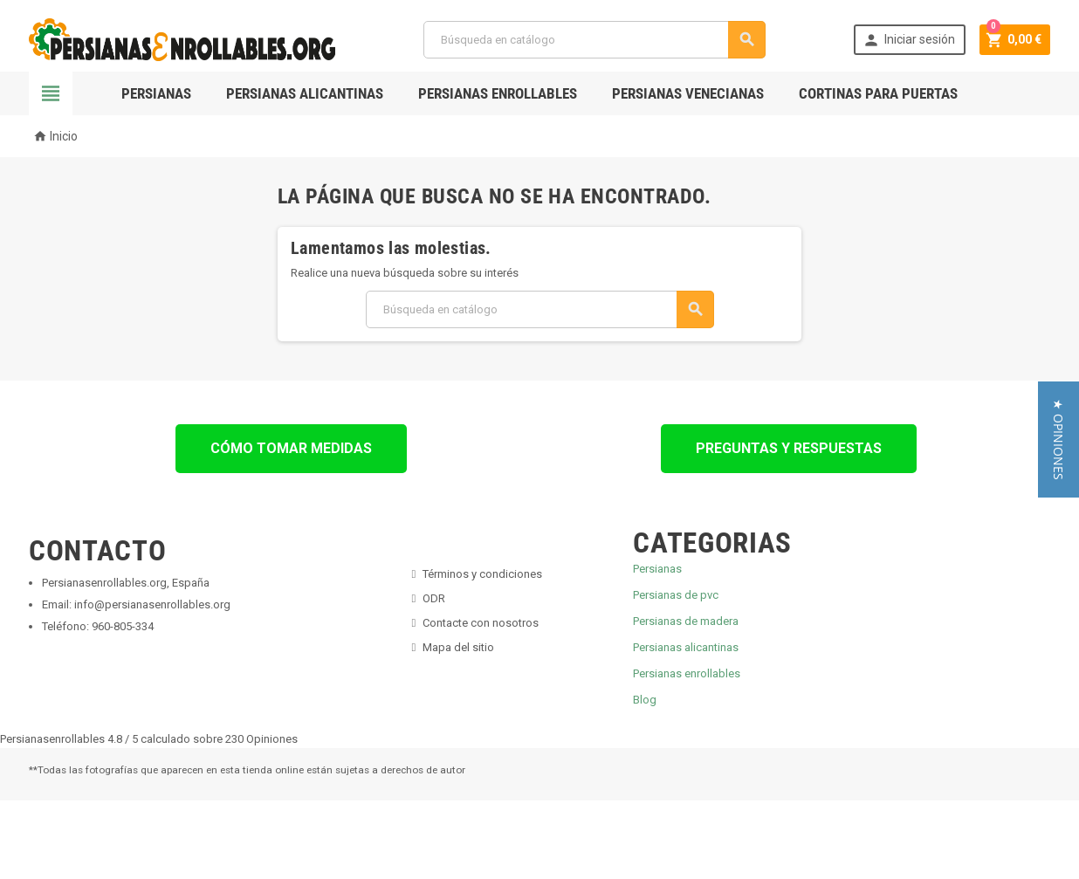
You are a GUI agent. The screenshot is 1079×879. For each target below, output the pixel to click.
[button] (1058, 439)
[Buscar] (594, 39)
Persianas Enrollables (497, 93)
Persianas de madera (686, 621)
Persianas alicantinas (686, 647)
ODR (434, 598)
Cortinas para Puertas (878, 93)
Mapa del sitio (458, 647)
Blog (644, 699)
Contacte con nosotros (481, 622)
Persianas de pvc (675, 594)
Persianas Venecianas (688, 93)
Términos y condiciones (482, 573)
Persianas (156, 93)
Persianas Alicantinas (304, 93)
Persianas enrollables (686, 673)
